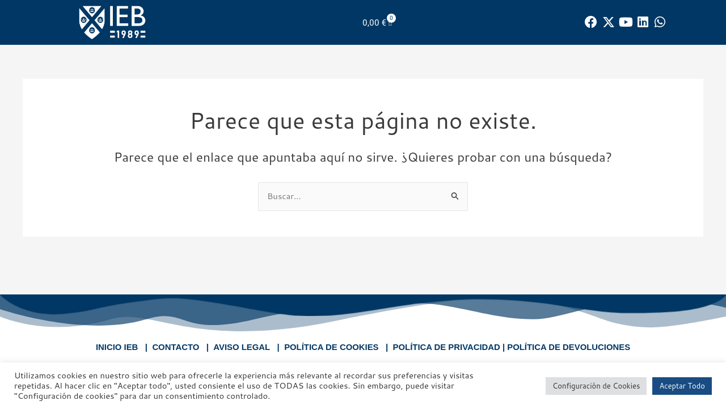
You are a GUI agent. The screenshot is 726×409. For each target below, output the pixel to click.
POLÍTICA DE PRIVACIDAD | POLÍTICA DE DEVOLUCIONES (512, 347)
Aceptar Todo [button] (682, 386)
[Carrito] (377, 22)
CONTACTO (175, 347)
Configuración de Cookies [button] (596, 386)
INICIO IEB (115, 347)
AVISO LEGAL (240, 347)
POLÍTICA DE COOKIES (330, 347)
